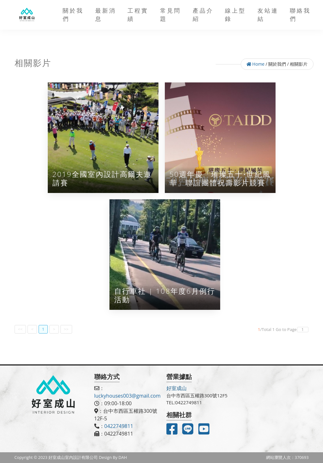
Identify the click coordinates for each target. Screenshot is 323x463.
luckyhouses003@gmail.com (127, 395)
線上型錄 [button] (235, 14)
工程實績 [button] (137, 14)
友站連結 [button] (268, 14)
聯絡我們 (300, 14)
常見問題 (170, 14)
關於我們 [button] (73, 14)
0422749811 (118, 426)
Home (255, 64)
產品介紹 (203, 14)
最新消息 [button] (105, 14)
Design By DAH (113, 457)
